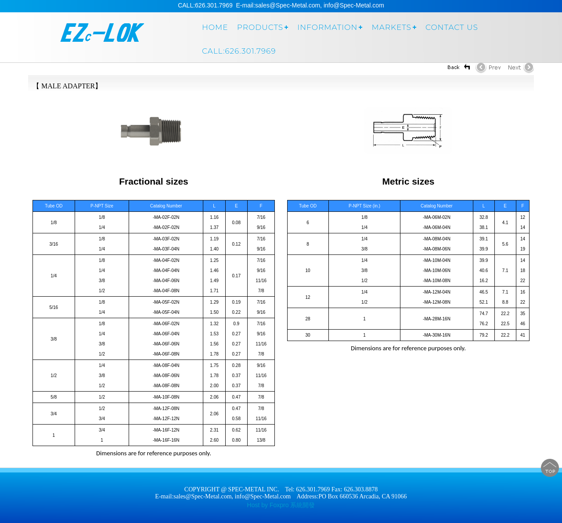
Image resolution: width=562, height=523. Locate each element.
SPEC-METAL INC (99, 36)
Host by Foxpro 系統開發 (281, 504)
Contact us (451, 27)
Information (327, 27)
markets (391, 27)
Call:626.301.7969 (239, 51)
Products (260, 27)
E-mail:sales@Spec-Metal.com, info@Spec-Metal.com (223, 496)
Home (215, 27)
